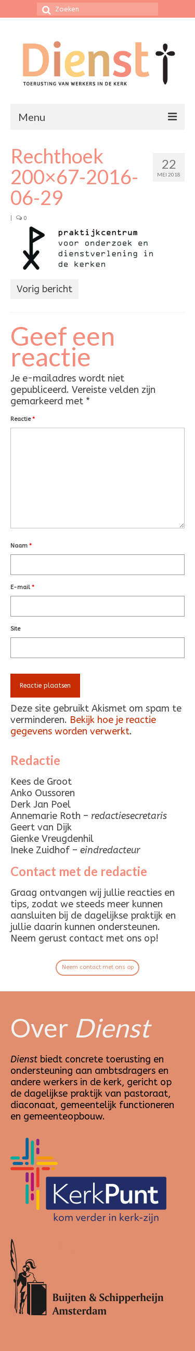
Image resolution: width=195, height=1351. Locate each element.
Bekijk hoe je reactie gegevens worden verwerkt (83, 725)
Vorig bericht (44, 289)
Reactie (22, 419)
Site (15, 628)
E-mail (22, 587)
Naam (21, 545)
